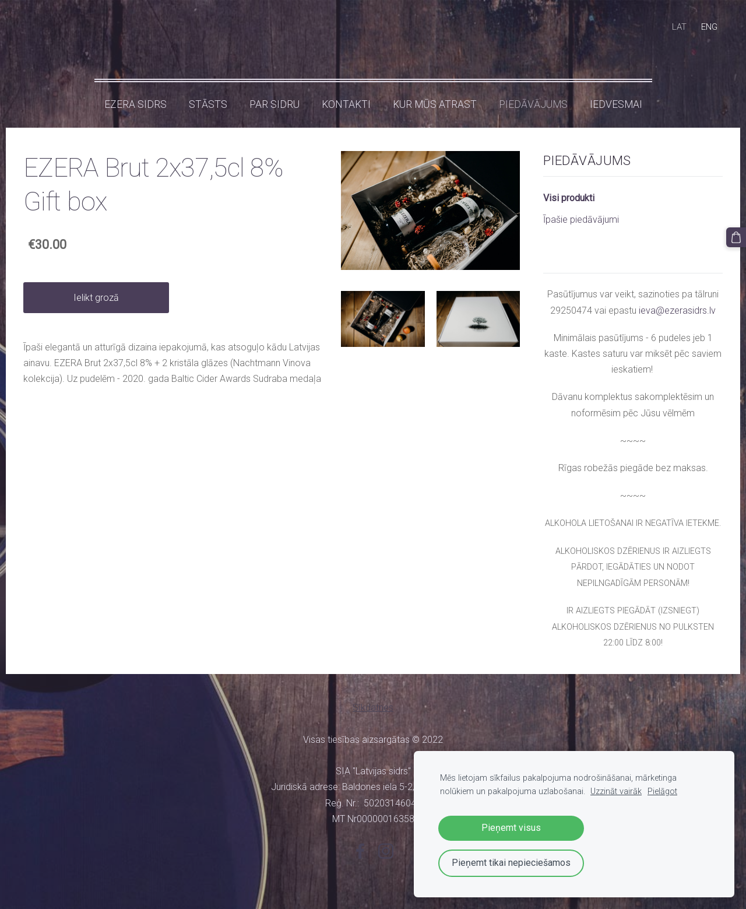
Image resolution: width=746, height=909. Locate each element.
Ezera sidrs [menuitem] (135, 104)
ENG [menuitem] (709, 27)
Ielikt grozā (96, 297)
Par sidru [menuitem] (274, 104)
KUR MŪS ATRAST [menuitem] (435, 104)
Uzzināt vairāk (616, 791)
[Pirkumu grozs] (736, 237)
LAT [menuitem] (679, 27)
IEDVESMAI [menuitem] (616, 104)
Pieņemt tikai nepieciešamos (511, 862)
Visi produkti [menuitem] (568, 197)
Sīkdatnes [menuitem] (373, 707)
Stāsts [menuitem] (208, 104)
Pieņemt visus (511, 827)
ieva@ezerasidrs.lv (677, 310)
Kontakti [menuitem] (346, 104)
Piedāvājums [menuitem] (533, 104)
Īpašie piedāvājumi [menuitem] (581, 219)
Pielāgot (662, 791)
